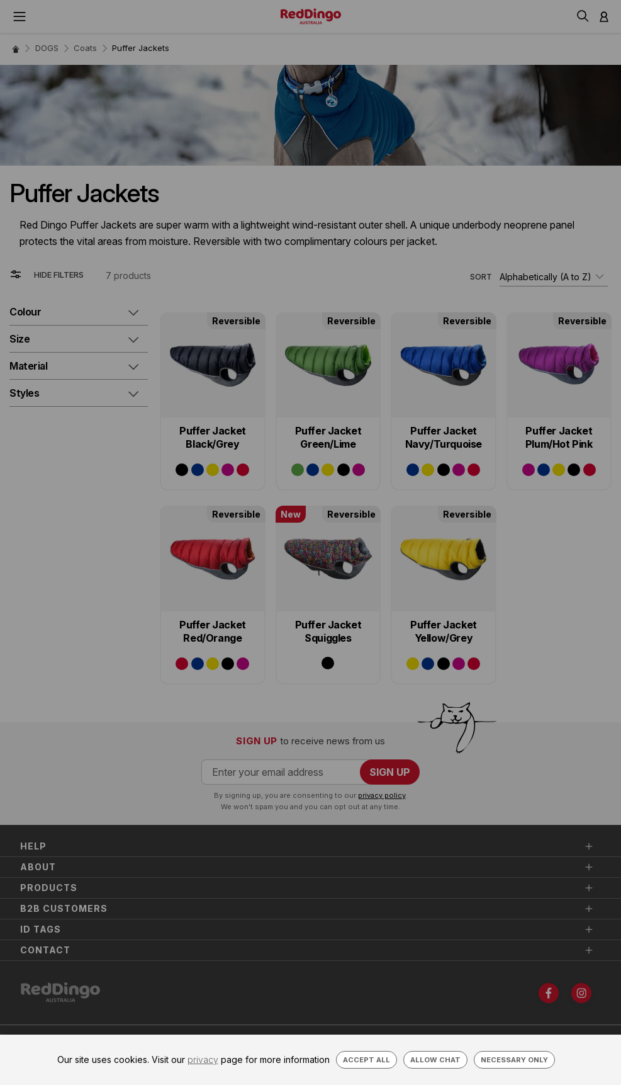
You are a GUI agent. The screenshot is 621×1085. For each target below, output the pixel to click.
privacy (202, 1059)
